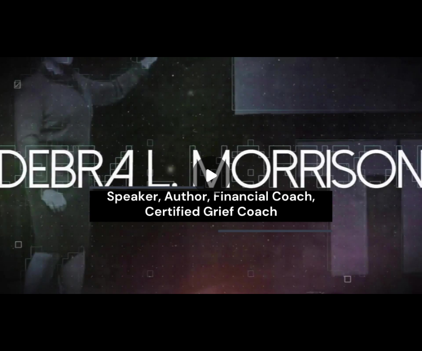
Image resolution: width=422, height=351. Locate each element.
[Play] (211, 175)
